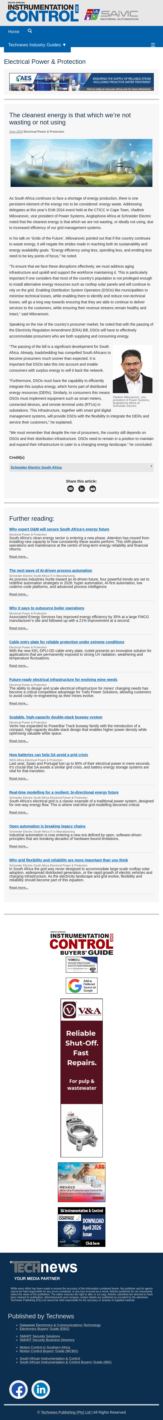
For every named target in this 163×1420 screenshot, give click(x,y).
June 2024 (16, 131)
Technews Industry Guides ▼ (37, 44)
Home (14, 31)
